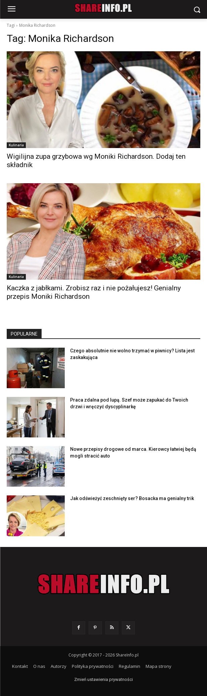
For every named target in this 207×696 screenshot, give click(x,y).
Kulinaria (16, 145)
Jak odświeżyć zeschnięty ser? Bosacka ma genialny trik (132, 498)
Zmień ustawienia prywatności (103, 679)
